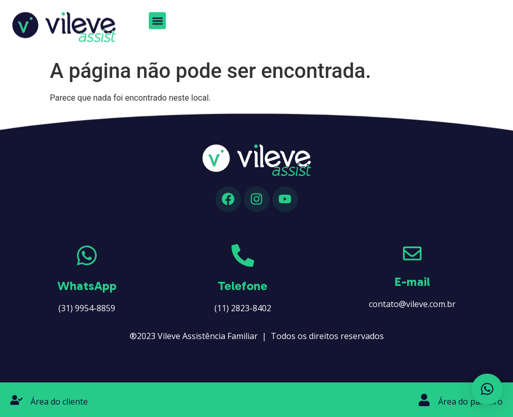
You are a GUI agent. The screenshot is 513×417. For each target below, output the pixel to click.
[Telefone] (242, 255)
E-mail (412, 281)
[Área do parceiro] (424, 400)
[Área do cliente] (16, 400)
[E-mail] (412, 253)
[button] (157, 17)
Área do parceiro (470, 401)
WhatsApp (87, 285)
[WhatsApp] (86, 255)
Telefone (242, 285)
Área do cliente (59, 401)
